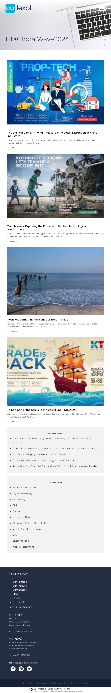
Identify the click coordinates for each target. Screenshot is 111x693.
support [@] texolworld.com (23, 663)
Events (16, 511)
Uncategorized (20, 540)
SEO (14, 535)
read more (12, 148)
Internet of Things (22, 517)
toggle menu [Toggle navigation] (102, 8)
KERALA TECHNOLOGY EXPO (29, 523)
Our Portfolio (19, 581)
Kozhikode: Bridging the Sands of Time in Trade (37, 319)
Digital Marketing (22, 493)
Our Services (19, 589)
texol (18, 8)
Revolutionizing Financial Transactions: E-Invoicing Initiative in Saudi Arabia (55, 466)
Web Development (23, 546)
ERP (14, 505)
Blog (15, 594)
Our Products (19, 585)
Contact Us (18, 602)
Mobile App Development (27, 529)
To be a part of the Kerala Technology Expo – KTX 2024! (41, 409)
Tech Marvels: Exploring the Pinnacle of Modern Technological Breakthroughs (56, 448)
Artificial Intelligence (24, 487)
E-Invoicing (18, 499)
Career (16, 598)
